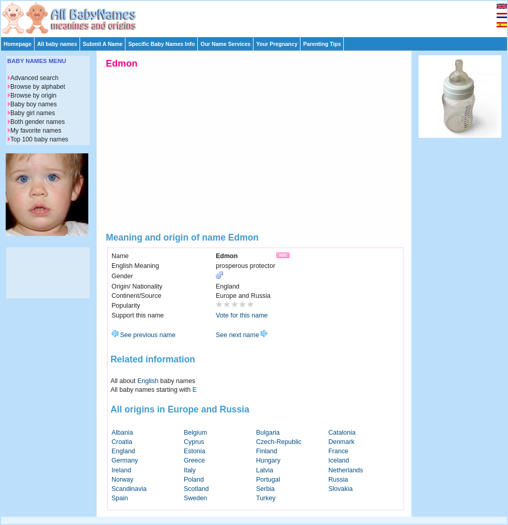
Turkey (266, 498)
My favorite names (35, 130)
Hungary (268, 460)
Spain (120, 498)
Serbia (265, 488)
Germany (125, 460)
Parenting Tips (322, 44)
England (123, 451)
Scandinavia (129, 488)
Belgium (195, 432)
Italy (190, 470)
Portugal (268, 479)
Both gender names (37, 121)
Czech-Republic (278, 442)
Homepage (17, 44)
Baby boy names (33, 104)
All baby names (57, 44)
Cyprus (194, 442)
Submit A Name (102, 44)
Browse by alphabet (37, 86)
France (338, 451)
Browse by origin (33, 95)
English (147, 381)
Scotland (196, 488)
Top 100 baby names (39, 139)
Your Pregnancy (276, 44)
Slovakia (340, 488)
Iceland (338, 460)
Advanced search (34, 78)
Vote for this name (242, 315)
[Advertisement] (258, 16)
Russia (338, 479)
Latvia (264, 470)
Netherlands (345, 470)
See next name (241, 335)
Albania (122, 432)
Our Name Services (225, 44)
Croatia (122, 442)
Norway (122, 479)
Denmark (341, 442)
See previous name (144, 335)
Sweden (195, 498)
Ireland (121, 470)
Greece (194, 460)
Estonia (194, 451)
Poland (194, 479)
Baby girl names (32, 113)
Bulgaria (268, 432)
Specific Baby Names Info (161, 44)
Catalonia (342, 432)
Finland (266, 451)
